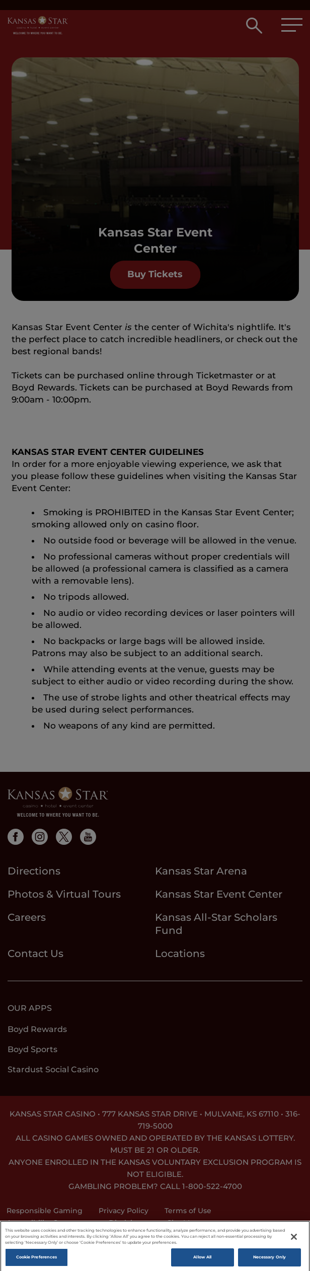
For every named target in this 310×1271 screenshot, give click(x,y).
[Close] (294, 1241)
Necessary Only (269, 1261)
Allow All (202, 1261)
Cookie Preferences (36, 1261)
